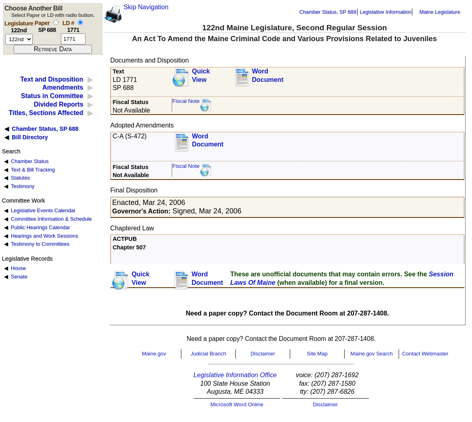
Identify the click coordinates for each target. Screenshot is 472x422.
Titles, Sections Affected (45, 112)
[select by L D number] (80, 22)
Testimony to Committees (40, 244)
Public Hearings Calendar (40, 227)
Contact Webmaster (425, 354)
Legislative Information (385, 12)
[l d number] (73, 38)
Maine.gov (154, 354)
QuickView (201, 75)
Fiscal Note (186, 101)
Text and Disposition (51, 79)
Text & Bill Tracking (33, 170)
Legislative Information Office (235, 375)
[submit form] (53, 49)
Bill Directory (30, 137)
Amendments (62, 87)
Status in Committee (52, 95)
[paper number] (47, 38)
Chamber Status (30, 161)
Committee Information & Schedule (51, 219)
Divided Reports (58, 104)
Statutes (20, 178)
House (18, 268)
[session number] (19, 39)
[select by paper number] (55, 22)
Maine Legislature (439, 12)
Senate (19, 277)
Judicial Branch (208, 354)
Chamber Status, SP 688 (327, 12)
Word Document (267, 75)
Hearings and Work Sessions (44, 236)
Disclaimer (263, 354)
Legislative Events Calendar (43, 210)
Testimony (22, 186)
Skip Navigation (146, 7)
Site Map (317, 354)
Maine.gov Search (372, 354)
